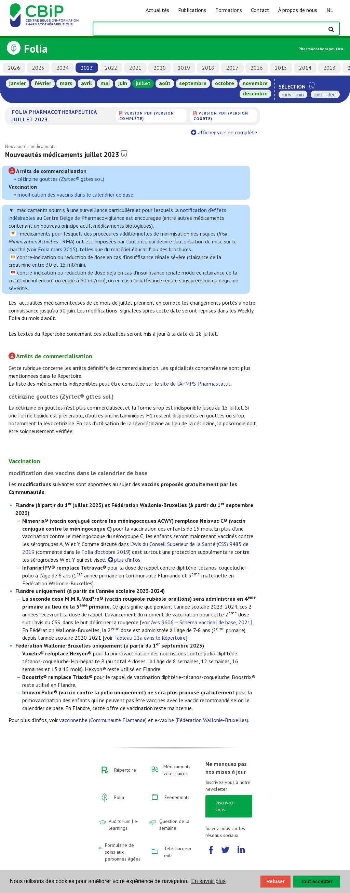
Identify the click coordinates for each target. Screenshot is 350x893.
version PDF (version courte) (220, 115)
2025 (38, 67)
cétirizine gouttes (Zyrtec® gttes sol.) (60, 178)
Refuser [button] (275, 881)
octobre (224, 83)
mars (66, 83)
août (165, 83)
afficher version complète (224, 132)
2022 (111, 67)
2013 (329, 67)
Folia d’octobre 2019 (105, 551)
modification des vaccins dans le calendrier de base (75, 194)
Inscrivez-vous (225, 806)
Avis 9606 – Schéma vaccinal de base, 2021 (201, 622)
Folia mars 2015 (57, 249)
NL (329, 9)
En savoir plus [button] (208, 881)
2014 (305, 67)
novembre (255, 83)
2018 (208, 67)
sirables (26, 217)
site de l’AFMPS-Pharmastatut (195, 383)
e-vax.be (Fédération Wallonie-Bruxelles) (201, 720)
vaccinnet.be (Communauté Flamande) (103, 720)
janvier (17, 83)
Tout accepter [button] (317, 881)
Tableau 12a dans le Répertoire (150, 637)
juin (122, 83)
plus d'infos (123, 559)
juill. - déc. (325, 94)
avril (86, 83)
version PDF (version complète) (146, 115)
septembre (192, 83)
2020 (159, 67)
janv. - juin (293, 94)
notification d (195, 209)
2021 (135, 67)
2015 (281, 67)
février (43, 83)
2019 (184, 67)
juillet (143, 83)
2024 (62, 67)
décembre (255, 93)
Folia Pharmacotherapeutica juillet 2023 (54, 115)
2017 (232, 67)
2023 (87, 67)
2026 (14, 67)
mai (105, 83)
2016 (257, 67)
